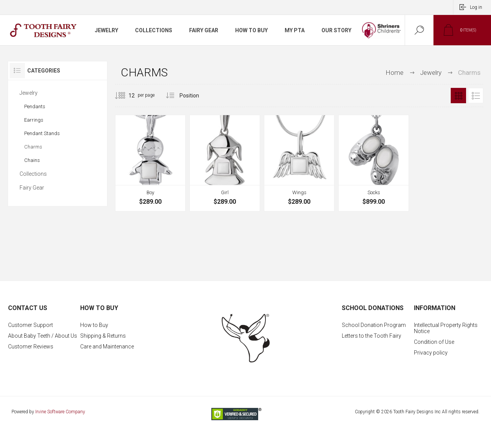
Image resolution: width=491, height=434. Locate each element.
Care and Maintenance (107, 346)
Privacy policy (431, 353)
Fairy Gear (32, 188)
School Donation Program (374, 325)
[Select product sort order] (195, 95)
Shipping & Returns (103, 336)
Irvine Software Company (60, 411)
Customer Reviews (30, 346)
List (475, 95)
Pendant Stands (42, 133)
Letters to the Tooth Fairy (371, 336)
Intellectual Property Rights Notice (446, 328)
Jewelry (29, 93)
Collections (33, 174)
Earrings (33, 120)
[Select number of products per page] (126, 95)
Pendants (34, 106)
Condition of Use (434, 342)
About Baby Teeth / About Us (42, 336)
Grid (458, 95)
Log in (476, 7)
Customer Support (30, 325)
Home (395, 72)
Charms (33, 147)
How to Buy (94, 325)
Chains (32, 160)
